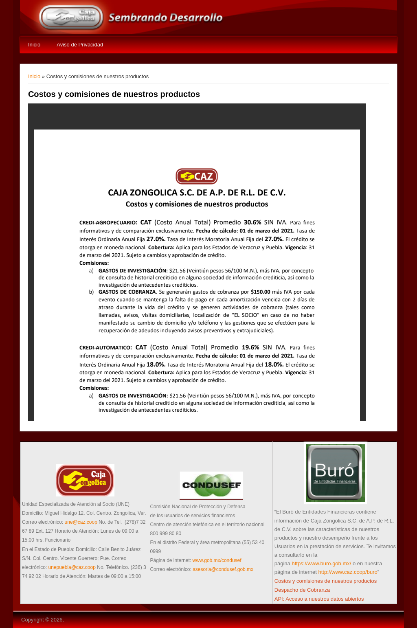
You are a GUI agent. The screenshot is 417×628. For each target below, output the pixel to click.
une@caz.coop (81, 522)
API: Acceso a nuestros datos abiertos (319, 599)
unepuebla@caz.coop (72, 567)
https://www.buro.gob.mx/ (321, 563)
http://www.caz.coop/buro (347, 572)
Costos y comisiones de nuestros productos (325, 581)
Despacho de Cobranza (302, 590)
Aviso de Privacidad (80, 45)
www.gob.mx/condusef (217, 560)
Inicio (34, 45)
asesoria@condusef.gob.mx (223, 569)
